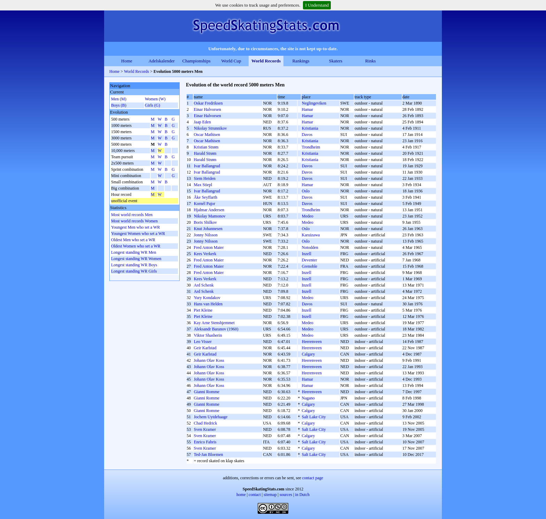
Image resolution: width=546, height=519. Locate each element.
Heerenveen (311, 341)
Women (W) (155, 99)
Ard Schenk (203, 285)
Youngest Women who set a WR (138, 233)
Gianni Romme (206, 391)
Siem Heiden (204, 178)
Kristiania (310, 128)
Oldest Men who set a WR (133, 239)
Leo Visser (202, 341)
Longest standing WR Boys (134, 264)
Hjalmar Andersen (209, 209)
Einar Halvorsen (207, 109)
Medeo (307, 216)
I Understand (317, 5)
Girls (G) (152, 105)
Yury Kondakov (207, 297)
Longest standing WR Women (136, 258)
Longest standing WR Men (133, 252)
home (241, 494)
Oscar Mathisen (207, 134)
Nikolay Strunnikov (210, 128)
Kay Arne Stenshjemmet (214, 322)
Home (126, 60)
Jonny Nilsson (205, 234)
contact (255, 494)
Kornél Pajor (204, 203)
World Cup (231, 60)
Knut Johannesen (208, 228)
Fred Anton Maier (209, 247)
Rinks (370, 60)
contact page (312, 477)
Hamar (307, 109)
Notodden (310, 247)
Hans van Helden (208, 304)
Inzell (306, 253)
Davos (307, 134)
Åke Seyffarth (205, 197)
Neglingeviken (314, 103)
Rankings (300, 60)
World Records (266, 60)
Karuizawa (311, 234)
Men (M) (118, 99)
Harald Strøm (205, 153)
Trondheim (311, 147)
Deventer (309, 260)
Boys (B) (118, 105)
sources (286, 494)
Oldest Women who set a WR (136, 246)
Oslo (306, 191)
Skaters (335, 60)
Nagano (308, 398)
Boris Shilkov (205, 222)
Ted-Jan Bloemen (208, 454)
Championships (196, 60)
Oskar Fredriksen (208, 103)
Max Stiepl (203, 184)
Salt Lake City (314, 416)
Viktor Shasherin (208, 335)
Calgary (308, 354)
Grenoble (309, 266)
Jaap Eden (202, 122)
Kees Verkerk (205, 253)
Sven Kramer (205, 429)
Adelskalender (161, 60)
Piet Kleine (203, 310)
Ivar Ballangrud (207, 165)
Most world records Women (134, 221)
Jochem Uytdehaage (210, 416)
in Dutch (302, 494)
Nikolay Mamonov (209, 216)
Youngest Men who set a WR (135, 227)
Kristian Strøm (206, 147)
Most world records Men (132, 214)
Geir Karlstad (205, 347)
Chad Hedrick (205, 423)
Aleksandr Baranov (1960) (216, 329)
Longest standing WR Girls (134, 271)
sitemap (270, 494)
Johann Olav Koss (209, 360)
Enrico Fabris (205, 442)
